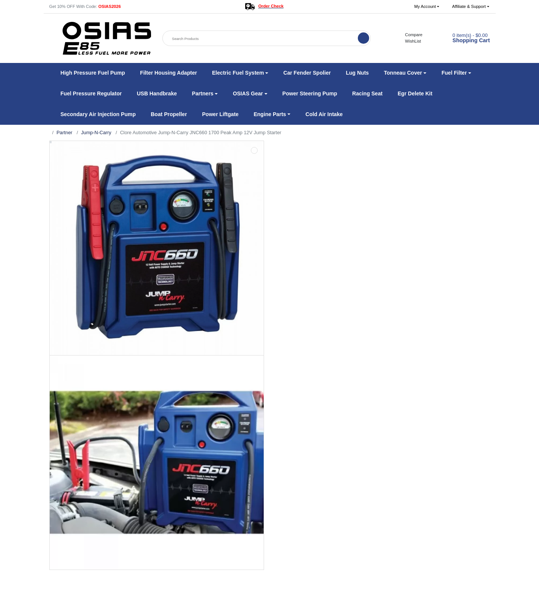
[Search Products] (261, 38)
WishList (409, 41)
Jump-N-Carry (96, 132)
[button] (427, 6)
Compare (409, 34)
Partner (64, 132)
